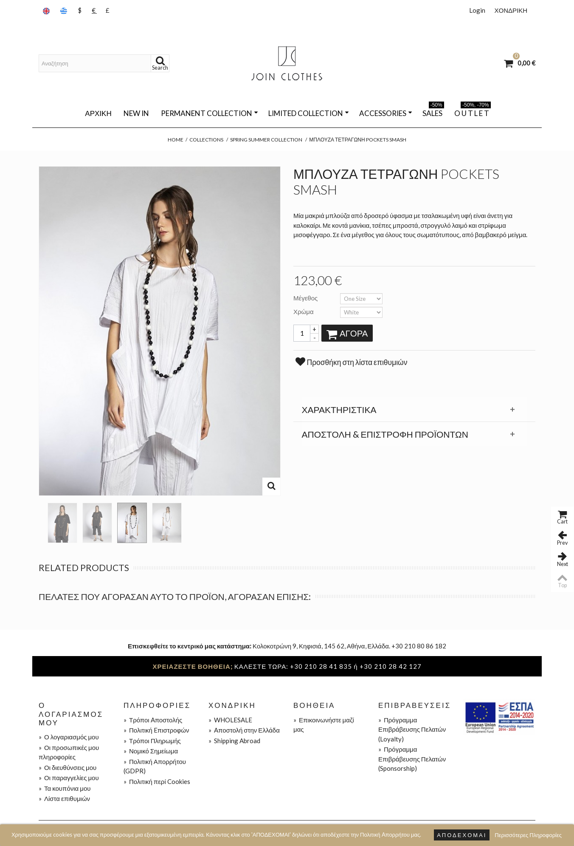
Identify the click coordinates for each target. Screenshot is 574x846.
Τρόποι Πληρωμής (152, 740)
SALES (433, 112)
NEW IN (136, 113)
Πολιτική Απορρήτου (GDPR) (155, 766)
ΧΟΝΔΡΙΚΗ (510, 10)
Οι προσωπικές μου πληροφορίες (69, 752)
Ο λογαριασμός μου (69, 737)
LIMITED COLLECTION (308, 113)
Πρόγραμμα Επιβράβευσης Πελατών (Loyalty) (412, 729)
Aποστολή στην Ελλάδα (244, 730)
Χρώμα (304, 311)
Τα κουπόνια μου (64, 788)
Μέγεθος (306, 298)
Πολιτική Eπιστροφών (156, 730)
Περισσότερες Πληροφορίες (528, 835)
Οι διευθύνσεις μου (67, 767)
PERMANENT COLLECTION (209, 113)
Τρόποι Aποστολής (153, 720)
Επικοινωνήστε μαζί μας (323, 724)
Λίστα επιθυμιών (64, 798)
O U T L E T (472, 112)
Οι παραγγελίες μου (69, 777)
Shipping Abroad (234, 740)
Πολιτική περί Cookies (157, 781)
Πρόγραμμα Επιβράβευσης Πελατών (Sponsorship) (412, 758)
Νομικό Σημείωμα (151, 751)
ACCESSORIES (385, 113)
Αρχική (98, 113)
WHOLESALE (230, 720)
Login (477, 10)
